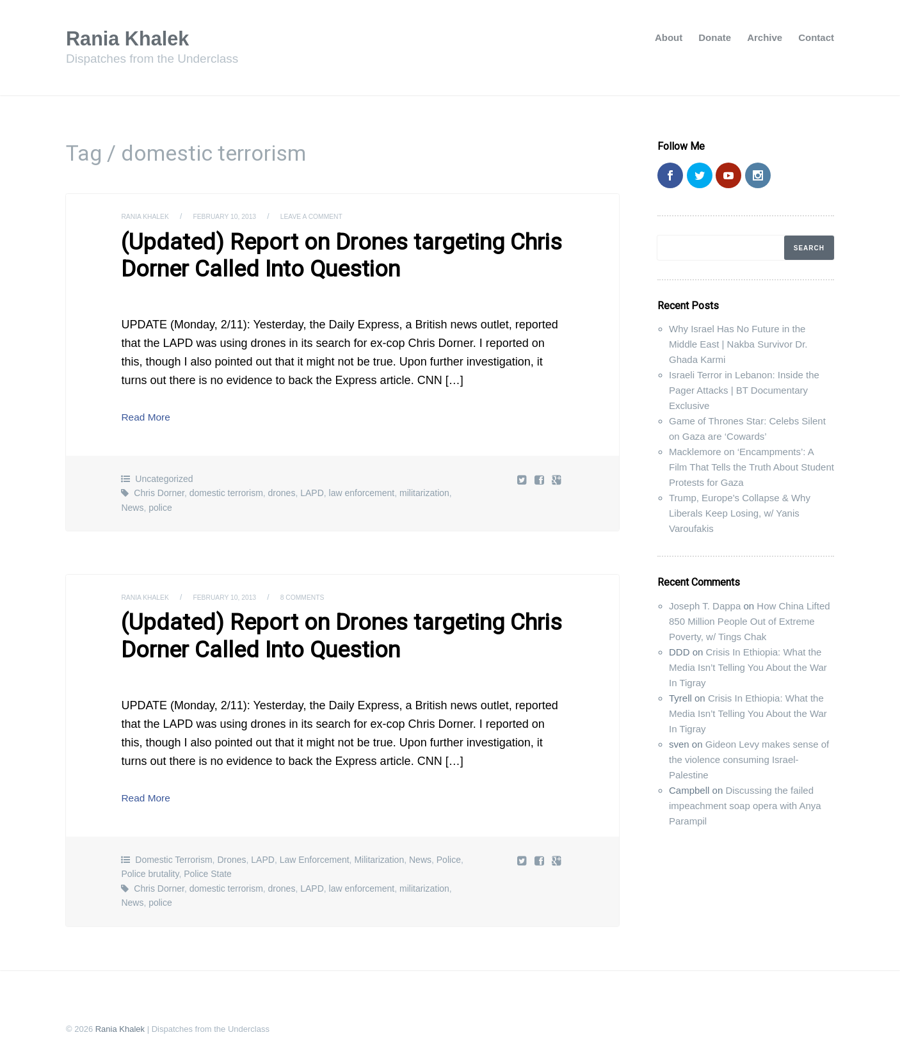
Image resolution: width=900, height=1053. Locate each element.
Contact (816, 37)
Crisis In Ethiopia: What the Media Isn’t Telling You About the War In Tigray (748, 667)
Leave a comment (334, 216)
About (668, 37)
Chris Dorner (159, 488)
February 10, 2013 (238, 216)
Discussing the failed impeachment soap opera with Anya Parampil (745, 805)
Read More (149, 411)
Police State (208, 863)
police (160, 502)
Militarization (379, 849)
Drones (231, 849)
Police (449, 849)
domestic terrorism (226, 488)
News (132, 502)
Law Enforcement (315, 849)
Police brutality (150, 863)
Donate (714, 37)
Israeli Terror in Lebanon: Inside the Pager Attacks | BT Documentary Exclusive (744, 390)
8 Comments (324, 592)
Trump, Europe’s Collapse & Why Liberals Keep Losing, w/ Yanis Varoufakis (739, 513)
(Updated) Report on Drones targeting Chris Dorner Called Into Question (313, 253)
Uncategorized (164, 474)
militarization (424, 488)
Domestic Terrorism (173, 849)
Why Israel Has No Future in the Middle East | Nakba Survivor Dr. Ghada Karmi (738, 344)
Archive (764, 37)
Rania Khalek (134, 38)
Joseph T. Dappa (705, 605)
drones (282, 488)
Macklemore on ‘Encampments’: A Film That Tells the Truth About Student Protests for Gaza (751, 467)
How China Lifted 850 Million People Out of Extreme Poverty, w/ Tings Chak (749, 621)
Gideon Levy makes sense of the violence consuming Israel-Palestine (749, 759)
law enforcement (362, 488)
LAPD (312, 488)
